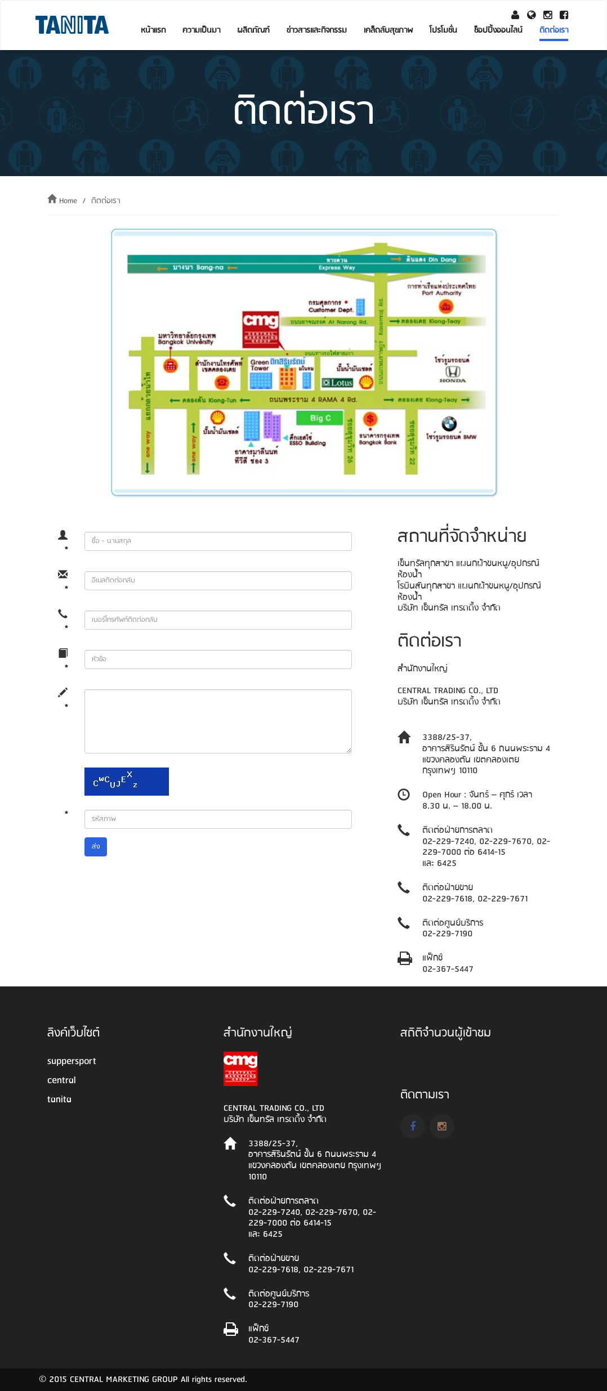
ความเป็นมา (201, 30)
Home (68, 201)
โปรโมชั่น (443, 30)
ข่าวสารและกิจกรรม (317, 30)
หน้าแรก (153, 30)
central (61, 1080)
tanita (59, 1100)
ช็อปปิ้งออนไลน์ (498, 30)
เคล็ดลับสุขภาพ (388, 30)
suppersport (71, 1061)
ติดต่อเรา (553, 30)
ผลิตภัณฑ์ (253, 30)
